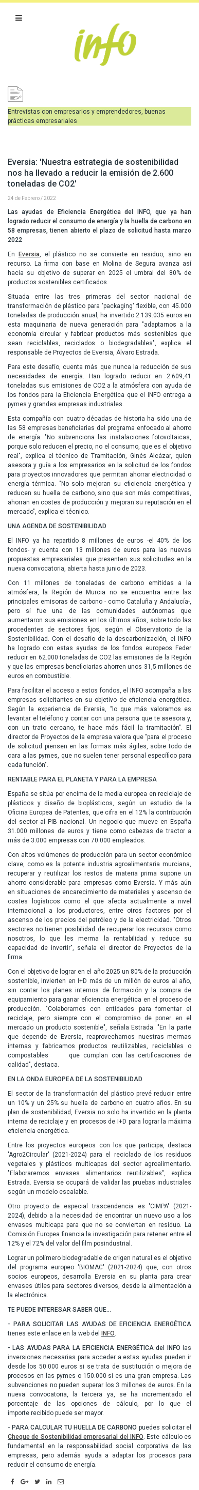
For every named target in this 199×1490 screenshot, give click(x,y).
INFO (108, 1333)
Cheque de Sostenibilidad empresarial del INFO (75, 1436)
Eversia (29, 254)
